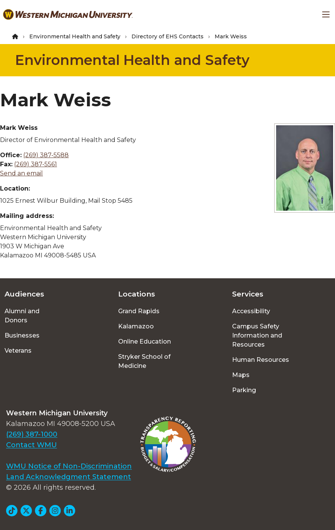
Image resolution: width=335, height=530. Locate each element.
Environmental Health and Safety (74, 36)
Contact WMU (31, 445)
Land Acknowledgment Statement (68, 477)
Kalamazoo (136, 326)
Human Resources (260, 359)
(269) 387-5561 (35, 164)
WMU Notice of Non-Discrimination (69, 466)
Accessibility (251, 311)
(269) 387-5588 (46, 155)
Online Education (144, 341)
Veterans (18, 350)
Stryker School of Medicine (144, 361)
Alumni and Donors (22, 316)
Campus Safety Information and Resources (257, 335)
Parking (244, 390)
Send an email (21, 173)
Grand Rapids (139, 311)
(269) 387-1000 (31, 434)
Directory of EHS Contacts (167, 36)
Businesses (22, 335)
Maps (241, 375)
